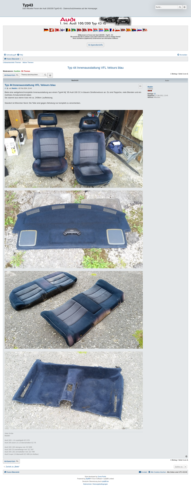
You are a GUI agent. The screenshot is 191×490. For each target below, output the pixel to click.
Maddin (150, 87)
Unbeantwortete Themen (12, 62)
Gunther (17, 71)
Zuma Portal (102, 476)
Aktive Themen (28, 62)
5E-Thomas (25, 71)
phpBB (88, 479)
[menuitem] (20, 55)
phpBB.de (105, 481)
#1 (5, 88)
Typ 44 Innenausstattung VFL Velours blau (95, 67)
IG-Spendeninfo (95, 44)
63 (155, 94)
